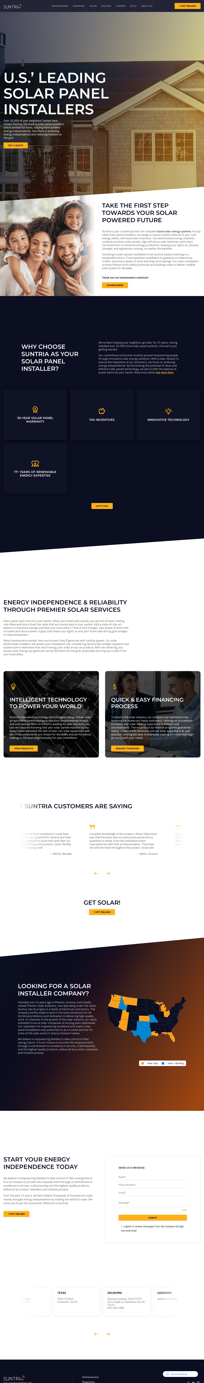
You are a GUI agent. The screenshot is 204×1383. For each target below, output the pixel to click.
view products (23, 748)
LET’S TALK (102, 506)
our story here (165, 372)
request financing (127, 748)
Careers (121, 6)
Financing (79, 6)
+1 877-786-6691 (102, 912)
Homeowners (60, 6)
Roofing (106, 6)
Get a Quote (15, 145)
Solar (93, 6)
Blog (133, 6)
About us (146, 6)
